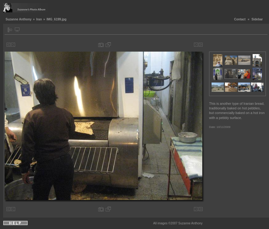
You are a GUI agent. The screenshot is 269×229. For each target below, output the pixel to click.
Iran (39, 19)
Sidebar (257, 19)
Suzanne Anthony (19, 19)
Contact (240, 19)
